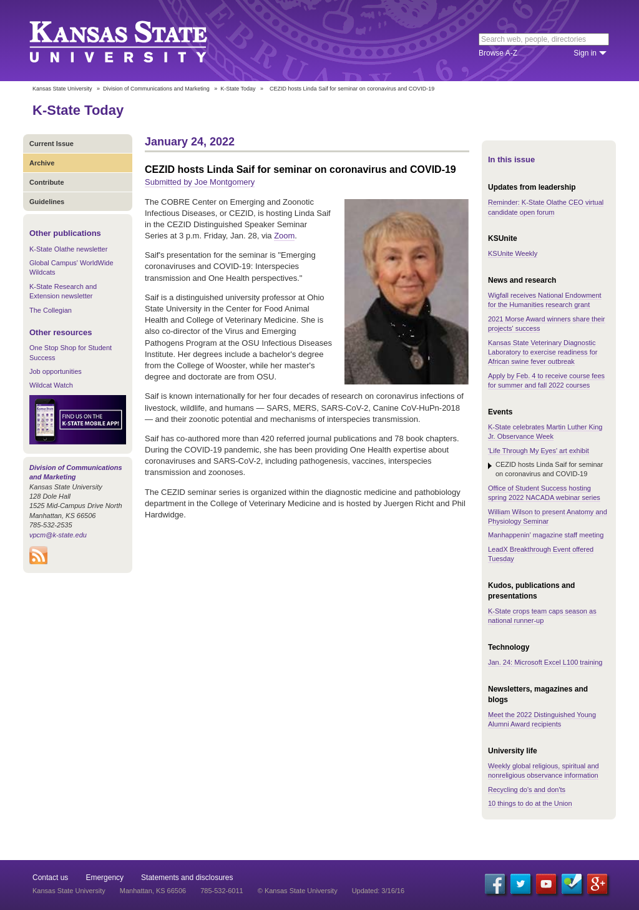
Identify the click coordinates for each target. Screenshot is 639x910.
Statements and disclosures (187, 877)
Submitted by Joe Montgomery (200, 182)
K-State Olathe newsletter (68, 249)
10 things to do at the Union (530, 803)
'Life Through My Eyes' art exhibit (538, 450)
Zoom (284, 235)
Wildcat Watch (51, 385)
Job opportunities (55, 371)
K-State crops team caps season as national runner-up (542, 615)
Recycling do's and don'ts (526, 789)
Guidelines (46, 201)
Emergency (104, 877)
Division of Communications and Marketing (156, 89)
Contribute (46, 182)
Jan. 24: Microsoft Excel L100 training (545, 662)
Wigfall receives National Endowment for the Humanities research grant (545, 299)
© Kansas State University (298, 890)
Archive (41, 163)
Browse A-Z (498, 53)
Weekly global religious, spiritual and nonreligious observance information (543, 770)
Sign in (585, 53)
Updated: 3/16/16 (378, 890)
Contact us (50, 877)
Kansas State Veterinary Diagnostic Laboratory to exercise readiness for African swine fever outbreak (542, 352)
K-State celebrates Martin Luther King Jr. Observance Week (545, 431)
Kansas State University (134, 40)
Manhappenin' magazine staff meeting (545, 535)
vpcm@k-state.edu (58, 535)
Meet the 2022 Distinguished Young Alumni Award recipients (542, 719)
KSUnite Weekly (512, 253)
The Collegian (50, 310)
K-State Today (237, 89)
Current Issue (51, 143)
